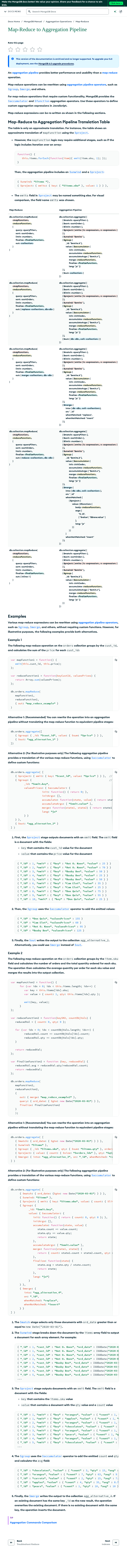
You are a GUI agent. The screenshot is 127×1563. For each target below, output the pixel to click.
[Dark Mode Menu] (120, 11)
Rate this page (15, 42)
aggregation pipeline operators (86, 84)
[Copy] (116, 660)
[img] (10, 49)
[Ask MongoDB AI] (115, 11)
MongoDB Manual (33, 21)
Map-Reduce (82, 21)
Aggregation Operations (59, 21)
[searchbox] (67, 12)
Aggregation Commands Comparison (33, 1522)
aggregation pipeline (25, 72)
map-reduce (109, 72)
